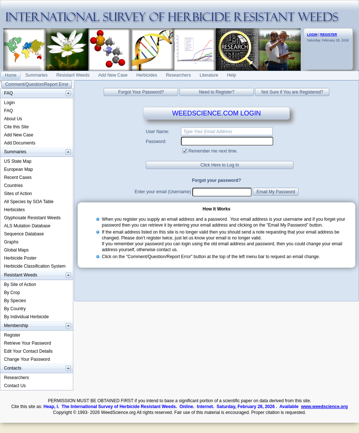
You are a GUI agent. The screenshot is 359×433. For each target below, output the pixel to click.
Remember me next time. (213, 151)
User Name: (157, 131)
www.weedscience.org (324, 406)
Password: (156, 141)
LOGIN (312, 34)
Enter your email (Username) (162, 191)
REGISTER (328, 34)
